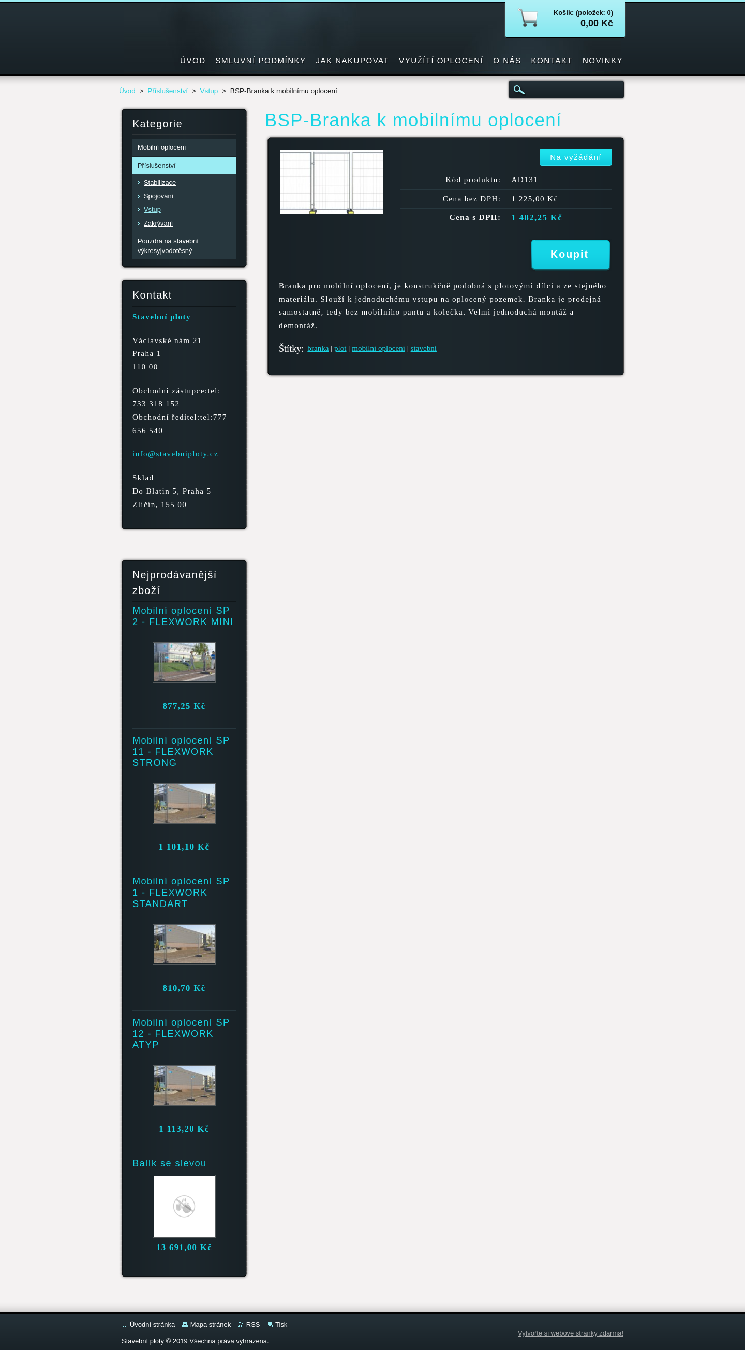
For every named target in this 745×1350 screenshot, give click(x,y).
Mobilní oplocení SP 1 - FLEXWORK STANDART (181, 892)
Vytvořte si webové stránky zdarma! (570, 1333)
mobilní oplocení (378, 348)
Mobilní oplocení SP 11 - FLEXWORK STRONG (181, 751)
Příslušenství (167, 91)
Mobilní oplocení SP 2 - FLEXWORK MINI (183, 616)
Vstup (209, 91)
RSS (253, 1324)
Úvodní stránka (152, 1324)
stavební (424, 348)
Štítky (290, 349)
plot (340, 348)
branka (318, 348)
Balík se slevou (169, 1163)
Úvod (127, 91)
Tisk (281, 1324)
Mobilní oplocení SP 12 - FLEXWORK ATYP (181, 1033)
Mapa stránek (210, 1324)
